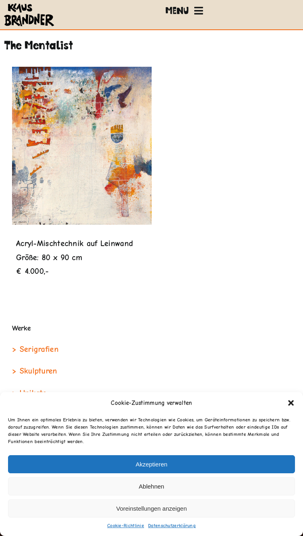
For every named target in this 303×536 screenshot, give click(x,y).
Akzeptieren (151, 464)
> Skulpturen (34, 371)
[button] (291, 403)
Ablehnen (151, 486)
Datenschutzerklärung (172, 525)
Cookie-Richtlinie (125, 525)
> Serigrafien (35, 349)
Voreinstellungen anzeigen (151, 508)
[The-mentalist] (82, 146)
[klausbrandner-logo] (29, 5)
